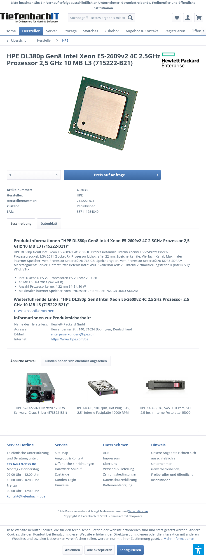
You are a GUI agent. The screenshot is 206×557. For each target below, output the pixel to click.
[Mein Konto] (187, 17)
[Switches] (90, 31)
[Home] (10, 31)
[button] (198, 549)
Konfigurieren (130, 550)
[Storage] (70, 31)
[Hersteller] (31, 31)
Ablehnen (72, 550)
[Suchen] (130, 17)
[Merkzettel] (176, 17)
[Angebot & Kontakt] (141, 31)
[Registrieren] (174, 31)
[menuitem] (101, 17)
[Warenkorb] (198, 17)
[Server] (51, 31)
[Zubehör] (111, 31)
